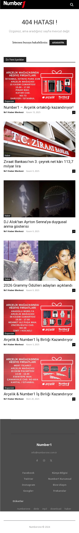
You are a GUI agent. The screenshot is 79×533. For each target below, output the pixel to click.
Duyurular (9, 101)
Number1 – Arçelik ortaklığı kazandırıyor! (38, 107)
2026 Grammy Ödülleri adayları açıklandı (38, 285)
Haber (7, 155)
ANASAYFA (58, 42)
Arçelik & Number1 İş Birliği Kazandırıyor (38, 339)
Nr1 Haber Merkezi (14, 112)
